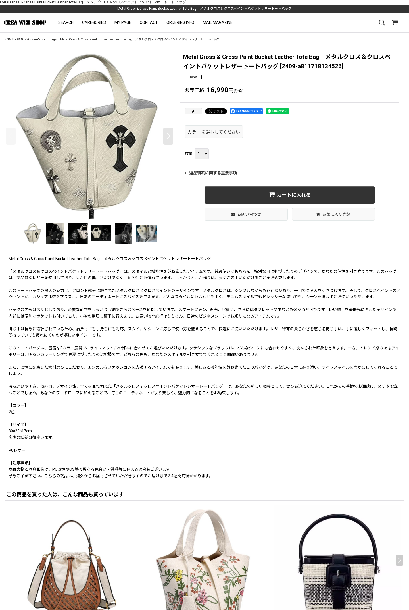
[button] (66, 22)
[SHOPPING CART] (394, 23)
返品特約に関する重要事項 (211, 173)
